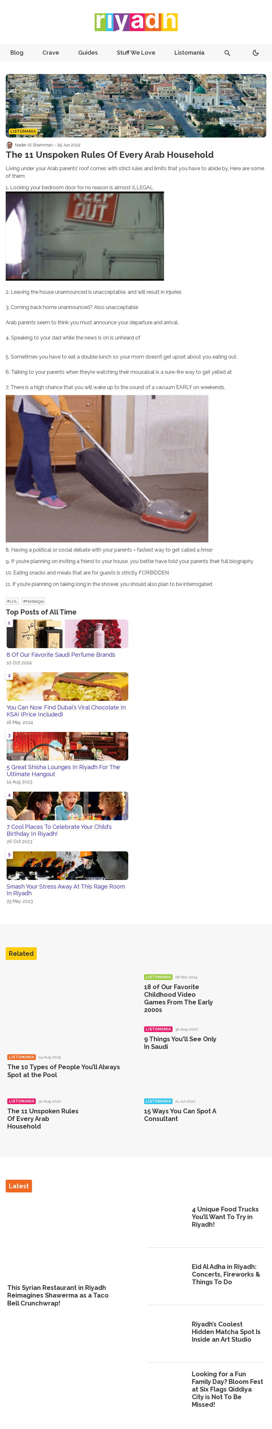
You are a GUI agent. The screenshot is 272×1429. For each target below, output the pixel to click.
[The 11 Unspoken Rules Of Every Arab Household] (107, 1119)
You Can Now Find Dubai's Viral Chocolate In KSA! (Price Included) (66, 711)
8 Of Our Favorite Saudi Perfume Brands (61, 654)
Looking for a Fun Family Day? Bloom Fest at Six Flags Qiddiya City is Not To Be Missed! (227, 1389)
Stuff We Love (136, 52)
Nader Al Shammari (34, 145)
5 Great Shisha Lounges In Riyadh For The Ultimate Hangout (63, 770)
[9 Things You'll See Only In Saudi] (244, 1047)
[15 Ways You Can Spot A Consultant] (244, 1119)
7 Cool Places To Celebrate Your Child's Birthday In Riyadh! (59, 830)
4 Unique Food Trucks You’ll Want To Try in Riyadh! (225, 1216)
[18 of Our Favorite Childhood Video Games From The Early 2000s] (244, 995)
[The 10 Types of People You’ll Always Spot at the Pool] (67, 1008)
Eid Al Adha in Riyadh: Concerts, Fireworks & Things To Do (226, 1274)
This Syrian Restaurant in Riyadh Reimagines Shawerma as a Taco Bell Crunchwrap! (58, 1295)
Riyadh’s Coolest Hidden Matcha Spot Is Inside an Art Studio (226, 1331)
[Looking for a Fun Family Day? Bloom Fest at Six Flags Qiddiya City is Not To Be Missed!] (167, 1390)
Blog (16, 52)
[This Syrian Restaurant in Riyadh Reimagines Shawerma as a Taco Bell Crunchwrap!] (66, 1238)
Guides (88, 52)
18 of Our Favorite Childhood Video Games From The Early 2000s (178, 998)
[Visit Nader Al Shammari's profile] (9, 145)
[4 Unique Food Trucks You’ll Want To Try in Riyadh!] (167, 1217)
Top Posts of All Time (41, 612)
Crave (50, 52)
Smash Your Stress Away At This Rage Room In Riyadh (66, 890)
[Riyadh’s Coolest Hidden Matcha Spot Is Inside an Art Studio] (167, 1332)
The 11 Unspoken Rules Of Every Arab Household (43, 1118)
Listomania (189, 52)
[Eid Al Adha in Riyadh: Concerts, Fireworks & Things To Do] (167, 1275)
